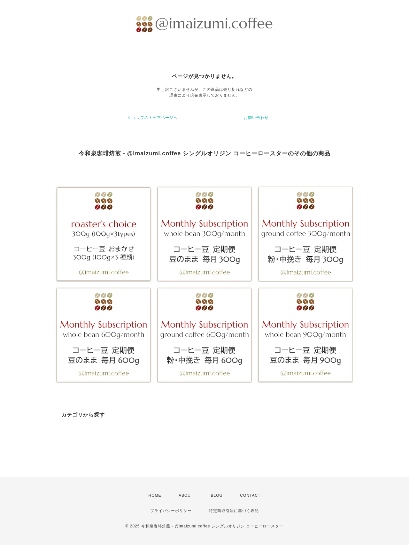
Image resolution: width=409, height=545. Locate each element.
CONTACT (250, 495)
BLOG (217, 495)
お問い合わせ (256, 117)
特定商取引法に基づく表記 (234, 511)
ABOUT (186, 495)
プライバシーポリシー (171, 511)
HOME (155, 495)
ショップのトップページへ (153, 117)
